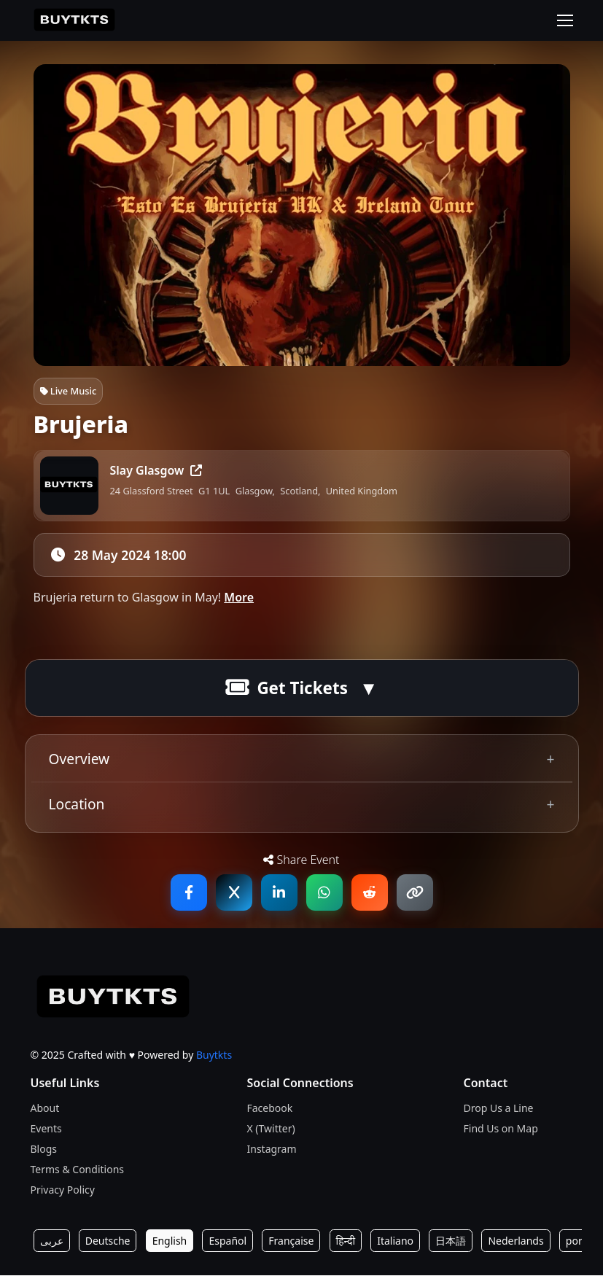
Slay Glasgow (156, 470)
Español (227, 1241)
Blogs (44, 1149)
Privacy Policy (63, 1190)
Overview (79, 759)
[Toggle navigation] (565, 20)
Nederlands (515, 1241)
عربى (51, 1241)
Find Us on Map (501, 1129)
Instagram (272, 1149)
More (239, 598)
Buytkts (214, 1055)
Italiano (395, 1241)
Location (77, 804)
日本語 (450, 1241)
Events (46, 1129)
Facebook (270, 1109)
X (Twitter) (271, 1129)
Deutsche (108, 1241)
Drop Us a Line (499, 1109)
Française (291, 1241)
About (45, 1109)
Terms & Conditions (78, 1170)
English (169, 1241)
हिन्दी (345, 1241)
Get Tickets (286, 688)
